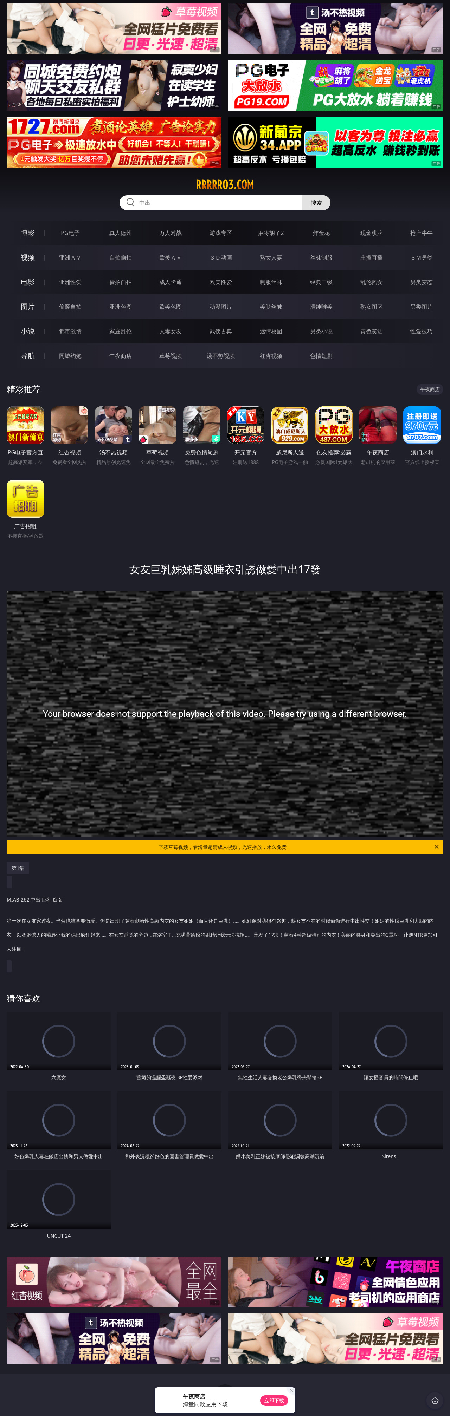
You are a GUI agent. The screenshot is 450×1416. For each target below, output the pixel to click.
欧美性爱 (221, 282)
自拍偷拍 (120, 257)
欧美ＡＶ (170, 257)
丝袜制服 (321, 257)
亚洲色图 (120, 306)
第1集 (18, 868)
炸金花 (321, 233)
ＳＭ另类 (421, 257)
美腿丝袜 (271, 306)
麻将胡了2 (271, 233)
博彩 (28, 232)
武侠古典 (221, 331)
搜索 (316, 202)
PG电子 (70, 233)
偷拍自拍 (120, 282)
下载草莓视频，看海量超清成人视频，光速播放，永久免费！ (299, 847)
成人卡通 (170, 282)
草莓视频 (170, 356)
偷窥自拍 (70, 306)
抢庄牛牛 (421, 233)
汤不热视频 (221, 356)
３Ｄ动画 (221, 257)
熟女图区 (371, 306)
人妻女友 (170, 331)
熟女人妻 (271, 257)
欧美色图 (170, 306)
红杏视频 (271, 356)
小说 (28, 331)
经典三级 (321, 282)
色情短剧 (321, 356)
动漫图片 (221, 306)
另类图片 (421, 306)
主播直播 (371, 257)
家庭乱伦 (120, 331)
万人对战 (170, 233)
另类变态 (421, 282)
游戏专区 (221, 233)
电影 (28, 282)
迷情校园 (271, 331)
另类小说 (321, 331)
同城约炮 (70, 356)
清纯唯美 (321, 306)
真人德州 (120, 233)
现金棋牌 (371, 233)
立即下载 (274, 1400)
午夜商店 (120, 356)
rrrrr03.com (225, 185)
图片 (28, 306)
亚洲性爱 (70, 282)
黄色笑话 (371, 331)
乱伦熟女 (371, 282)
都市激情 (70, 331)
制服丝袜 (271, 282)
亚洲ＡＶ (70, 257)
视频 (28, 257)
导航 (28, 355)
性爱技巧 (421, 331)
